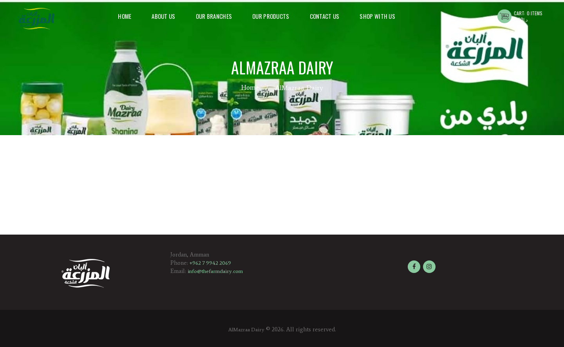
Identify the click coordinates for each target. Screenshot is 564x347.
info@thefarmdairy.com (217, 271)
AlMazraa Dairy (246, 329)
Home (249, 87)
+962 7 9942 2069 (212, 262)
